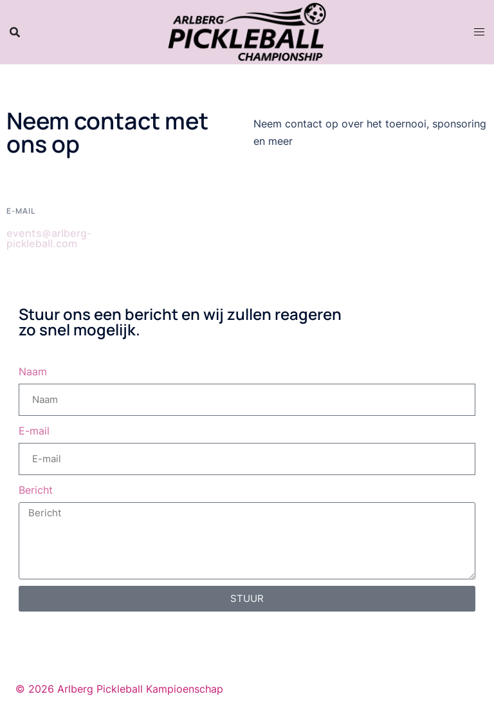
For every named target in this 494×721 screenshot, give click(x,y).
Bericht (36, 489)
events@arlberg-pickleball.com (48, 238)
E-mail (34, 430)
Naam (33, 371)
